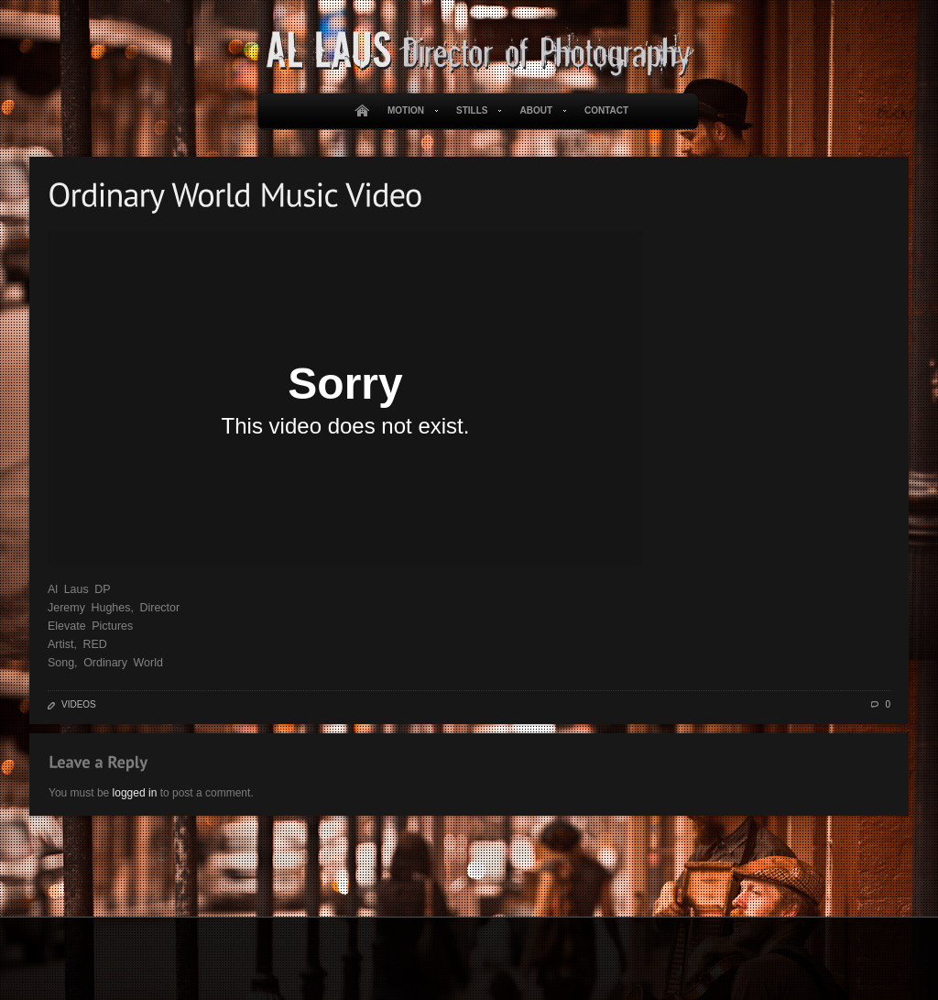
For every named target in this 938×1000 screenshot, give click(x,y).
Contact (606, 110)
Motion (409, 110)
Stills (475, 110)
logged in (135, 792)
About (539, 110)
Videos (78, 704)
